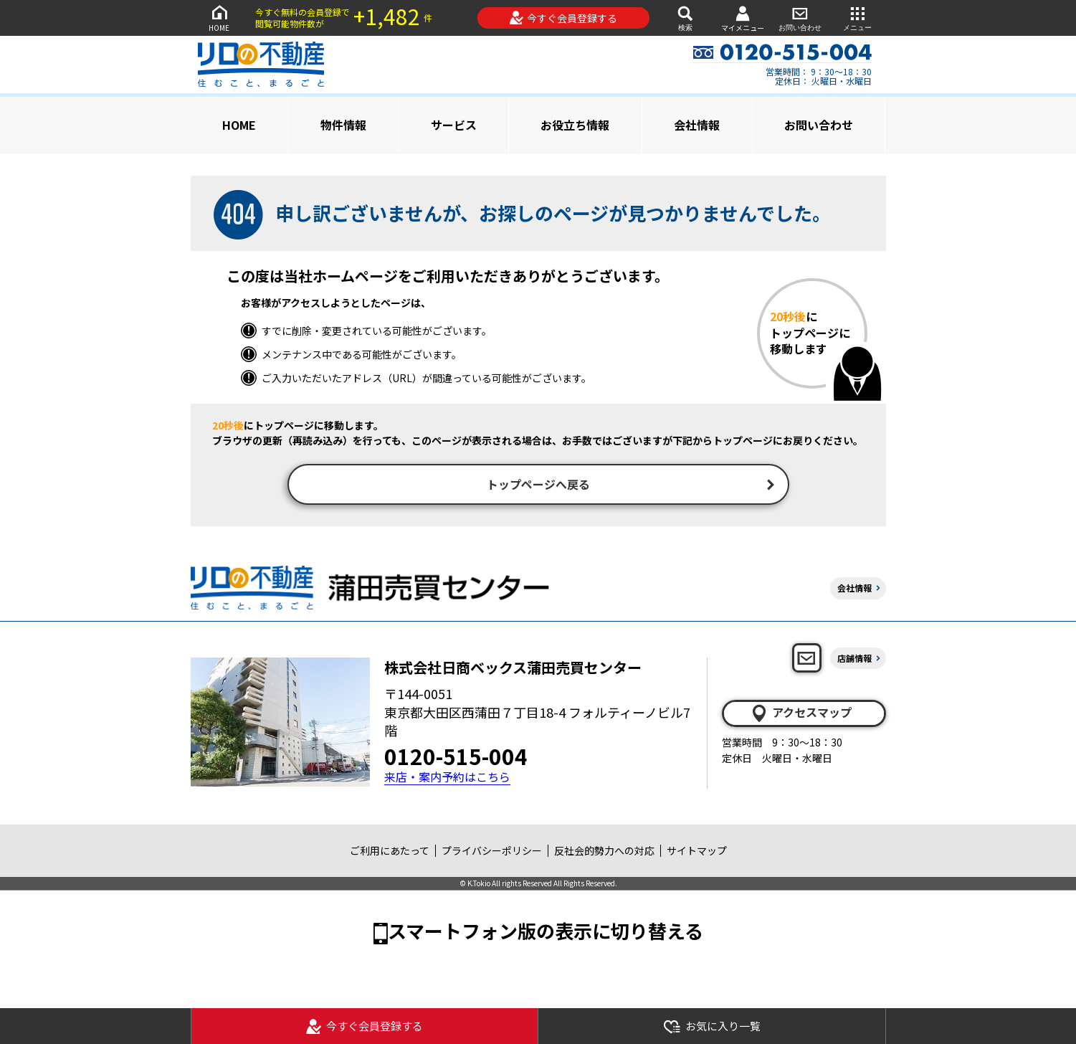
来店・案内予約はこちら (447, 779)
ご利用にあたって (389, 852)
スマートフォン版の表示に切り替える (545, 932)
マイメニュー (742, 18)
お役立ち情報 (575, 124)
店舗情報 (854, 659)
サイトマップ (697, 852)
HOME (219, 17)
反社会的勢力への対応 (604, 852)
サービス (454, 124)
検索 (685, 18)
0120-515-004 (456, 758)
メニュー (857, 18)
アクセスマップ (801, 715)
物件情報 (343, 124)
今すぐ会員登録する (563, 18)
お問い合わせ (800, 18)
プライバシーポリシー (492, 852)
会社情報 (697, 124)
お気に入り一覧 (712, 1026)
